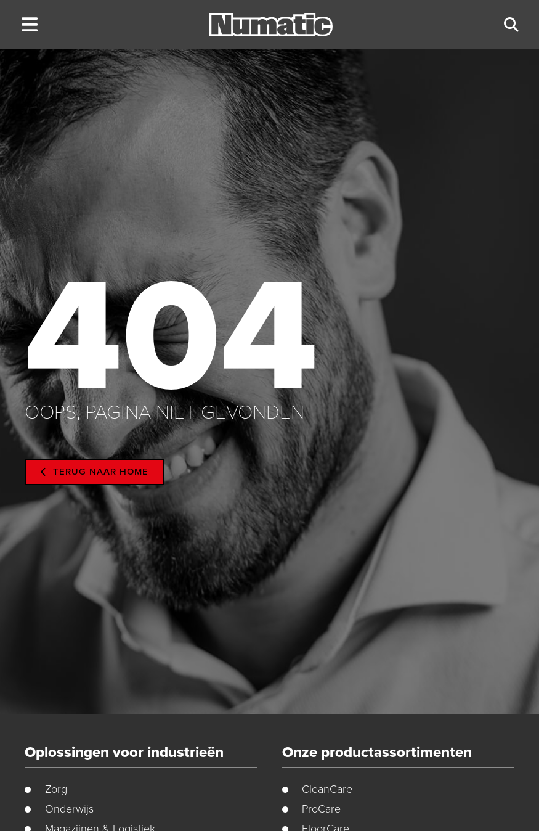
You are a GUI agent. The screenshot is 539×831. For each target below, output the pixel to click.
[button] (29, 25)
